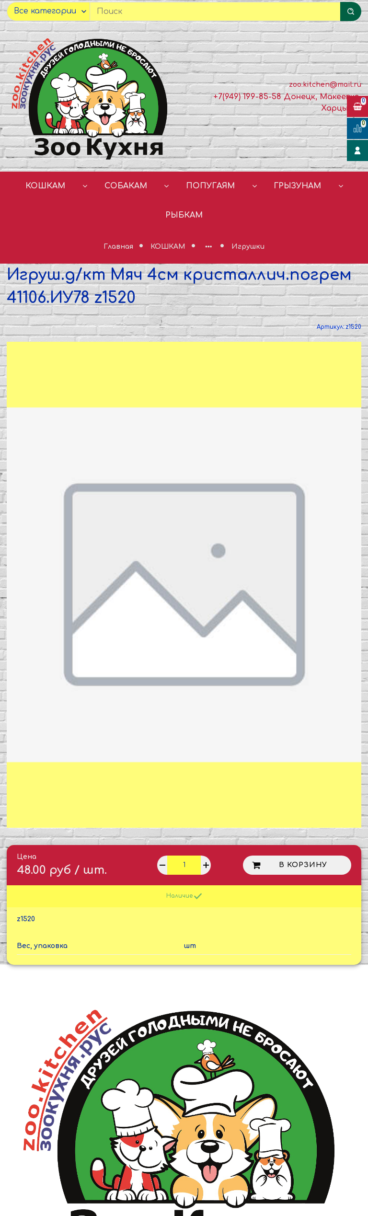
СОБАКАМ (125, 186)
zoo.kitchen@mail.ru (325, 84)
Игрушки (247, 246)
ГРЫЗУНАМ (297, 186)
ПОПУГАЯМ (210, 186)
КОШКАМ (45, 186)
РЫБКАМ (184, 215)
